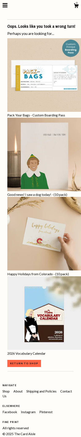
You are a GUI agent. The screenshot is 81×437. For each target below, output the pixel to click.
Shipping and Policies (41, 391)
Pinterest (46, 412)
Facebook (10, 412)
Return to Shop (24, 363)
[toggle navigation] (5, 5)
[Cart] (76, 6)
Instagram (28, 412)
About (18, 391)
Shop (6, 391)
